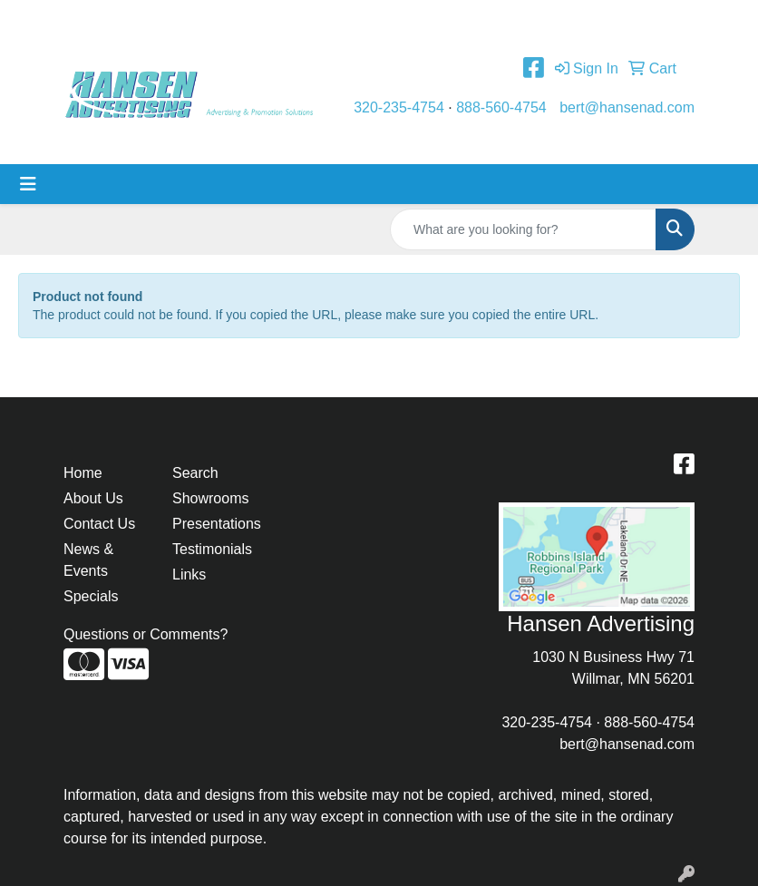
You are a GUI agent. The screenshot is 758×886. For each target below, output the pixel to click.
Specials (90, 596)
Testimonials (318, 19)
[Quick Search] (523, 229)
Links (189, 574)
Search (195, 473)
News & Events (88, 560)
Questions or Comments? (145, 634)
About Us (151, 19)
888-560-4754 (501, 107)
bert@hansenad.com (627, 107)
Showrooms (210, 498)
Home (89, 19)
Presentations (215, 523)
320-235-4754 (399, 107)
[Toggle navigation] (28, 184)
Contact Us (230, 19)
